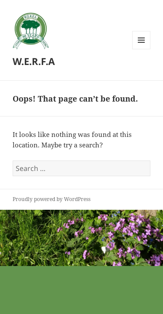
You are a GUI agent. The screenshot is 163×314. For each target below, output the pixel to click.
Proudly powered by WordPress (51, 199)
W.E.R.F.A (34, 61)
